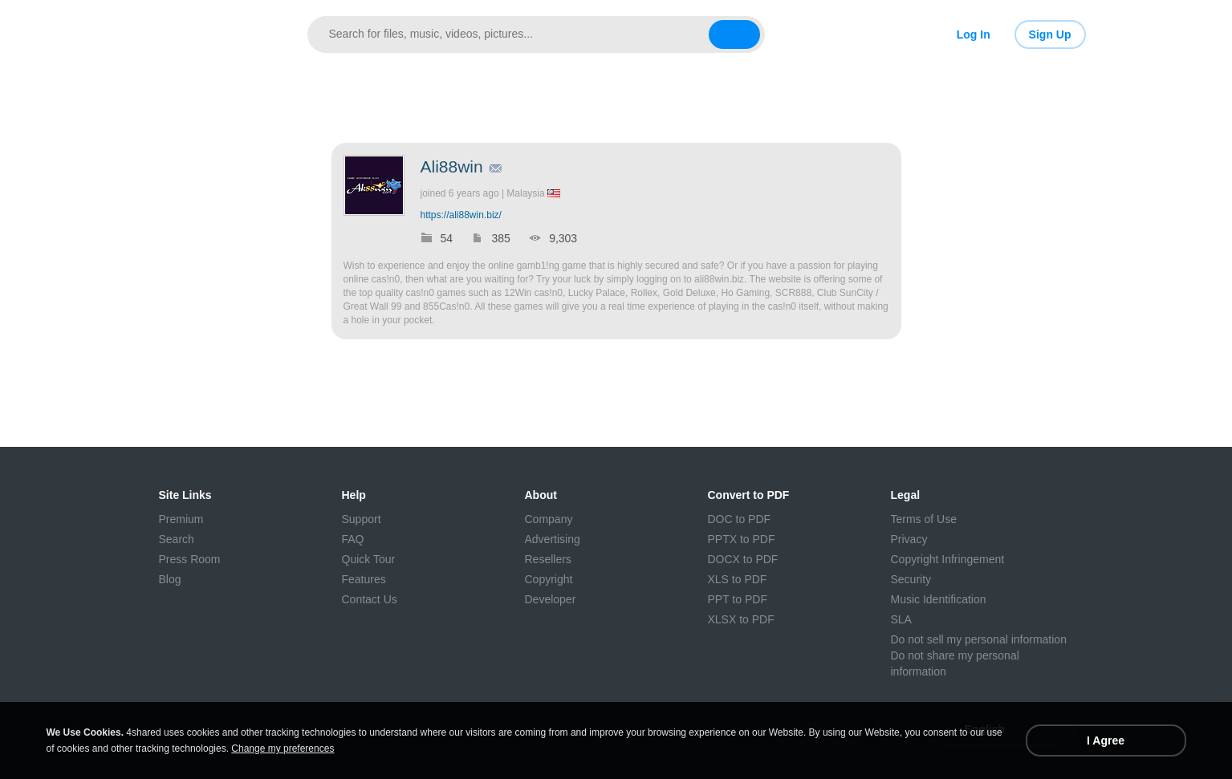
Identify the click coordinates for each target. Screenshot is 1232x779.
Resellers (548, 559)
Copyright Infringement (948, 559)
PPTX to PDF (741, 539)
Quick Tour (369, 559)
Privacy (909, 539)
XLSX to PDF (741, 619)
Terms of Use (924, 519)
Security (911, 579)
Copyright (549, 579)
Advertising (552, 539)
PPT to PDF (737, 599)
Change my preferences (282, 748)
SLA (901, 619)
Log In (973, 34)
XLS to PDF (737, 579)
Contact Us (369, 599)
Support (361, 519)
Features (364, 579)
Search (176, 539)
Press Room (190, 559)
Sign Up (1050, 34)
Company (549, 519)
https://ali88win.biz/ (461, 215)
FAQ (353, 539)
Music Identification (938, 599)
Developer (550, 599)
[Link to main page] (215, 34)
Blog (170, 579)
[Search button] (734, 34)
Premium (181, 519)
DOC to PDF (739, 519)
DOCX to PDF (743, 559)
